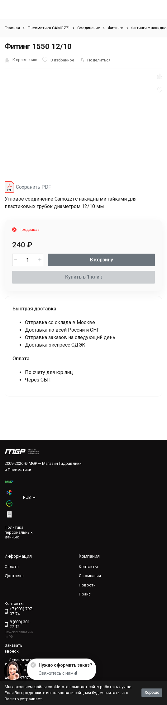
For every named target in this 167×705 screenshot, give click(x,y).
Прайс (85, 594)
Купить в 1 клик (83, 277)
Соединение (88, 28)
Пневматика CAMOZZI (48, 28)
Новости (87, 585)
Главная (12, 28)
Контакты (88, 566)
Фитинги (115, 28)
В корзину (101, 260)
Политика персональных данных (18, 532)
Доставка (14, 575)
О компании (90, 575)
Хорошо (152, 692)
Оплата (12, 566)
